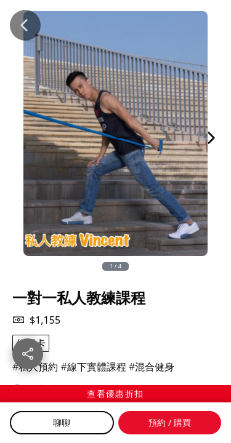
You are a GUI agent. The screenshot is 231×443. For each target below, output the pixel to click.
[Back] (25, 25)
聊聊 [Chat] (61, 422)
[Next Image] (211, 138)
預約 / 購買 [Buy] (169, 422)
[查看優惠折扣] (115, 393)
